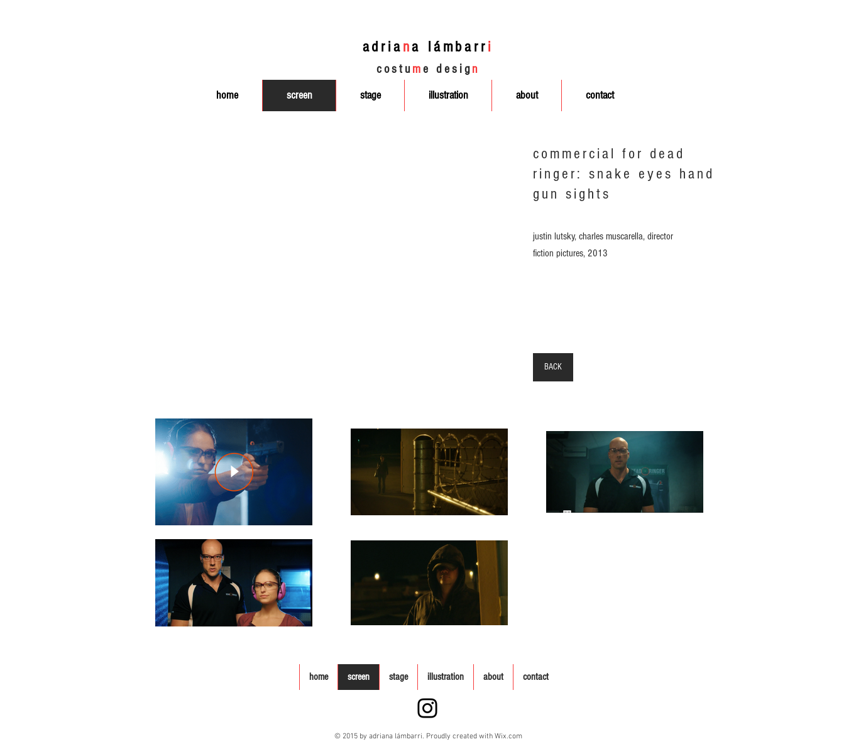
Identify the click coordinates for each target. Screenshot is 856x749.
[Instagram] (427, 708)
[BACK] (553, 367)
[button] (304, 262)
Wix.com (508, 736)
